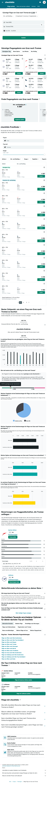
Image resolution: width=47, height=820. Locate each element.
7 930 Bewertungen (13, 579)
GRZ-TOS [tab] (23, 320)
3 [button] (26, 302)
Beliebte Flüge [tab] (19, 623)
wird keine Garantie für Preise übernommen (11, 766)
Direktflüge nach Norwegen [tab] (32, 623)
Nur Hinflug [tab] (34, 51)
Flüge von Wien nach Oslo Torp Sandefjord (12, 640)
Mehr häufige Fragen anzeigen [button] (23, 613)
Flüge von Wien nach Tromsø (9, 644)
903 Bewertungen (12, 534)
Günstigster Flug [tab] (6, 51)
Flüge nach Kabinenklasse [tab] (8, 627)
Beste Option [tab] (16, 51)
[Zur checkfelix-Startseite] (9, 2)
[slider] (44, 155)
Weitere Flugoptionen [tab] (35, 630)
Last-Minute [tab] (25, 51)
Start (10, 781)
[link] (19, 119)
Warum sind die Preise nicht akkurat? (24, 776)
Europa (14, 781)
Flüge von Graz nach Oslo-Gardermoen (12, 652)
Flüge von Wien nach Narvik (9, 648)
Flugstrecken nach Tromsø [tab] (24, 627)
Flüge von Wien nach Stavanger (10, 646)
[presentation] (36, 12)
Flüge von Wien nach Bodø (8, 659)
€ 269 (33, 13)
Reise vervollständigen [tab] (8, 630)
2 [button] (23, 302)
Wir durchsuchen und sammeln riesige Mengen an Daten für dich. (24, 773)
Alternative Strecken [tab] (7, 623)
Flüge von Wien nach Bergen (9, 642)
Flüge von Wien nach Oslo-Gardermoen (12, 638)
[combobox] (8, 16)
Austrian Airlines (12, 530)
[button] (2, 2)
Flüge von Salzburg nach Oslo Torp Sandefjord (13, 656)
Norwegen (19, 781)
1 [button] (20, 302)
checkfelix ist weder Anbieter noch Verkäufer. (24, 770)
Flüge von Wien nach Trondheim (10, 650)
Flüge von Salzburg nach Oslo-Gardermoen (13, 654)
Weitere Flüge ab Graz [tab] (22, 630)
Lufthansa (10, 575)
